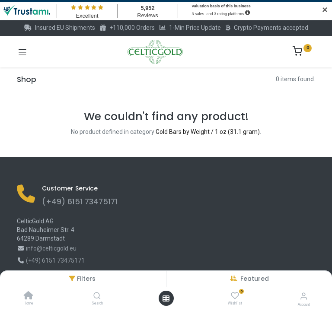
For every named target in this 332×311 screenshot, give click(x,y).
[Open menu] (166, 298)
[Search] (97, 296)
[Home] (28, 296)
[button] (254, 278)
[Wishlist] (235, 296)
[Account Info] (304, 296)
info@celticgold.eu (51, 248)
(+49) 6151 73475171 (80, 202)
